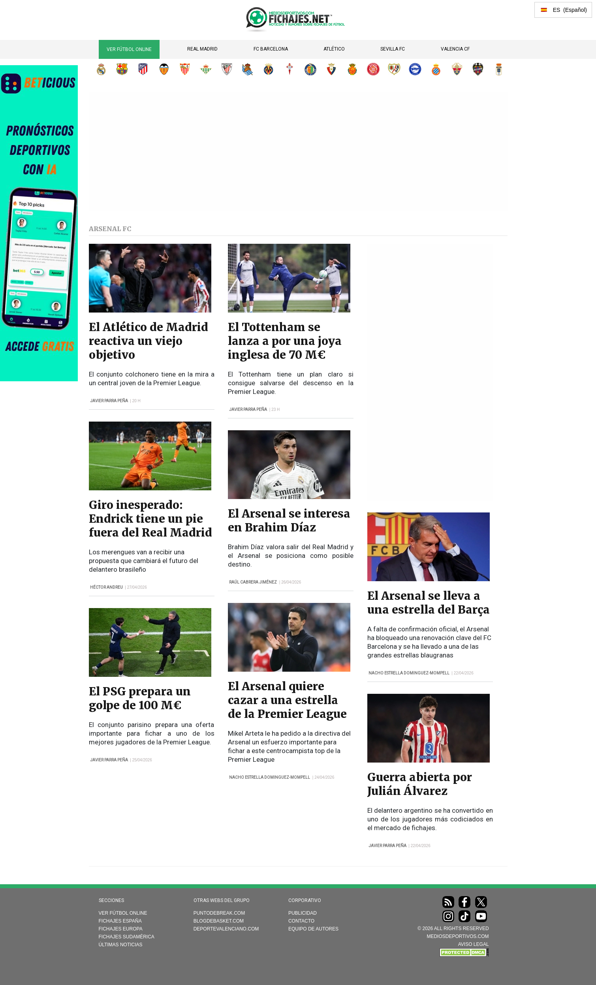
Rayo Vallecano (394, 69)
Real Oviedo (499, 69)
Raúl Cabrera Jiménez (253, 582)
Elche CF (457, 69)
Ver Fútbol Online (129, 49)
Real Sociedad (247, 69)
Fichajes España (120, 921)
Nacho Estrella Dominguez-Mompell (269, 777)
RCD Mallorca (352, 69)
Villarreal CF (268, 69)
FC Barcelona (271, 49)
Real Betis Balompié (205, 69)
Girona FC (373, 69)
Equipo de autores (313, 929)
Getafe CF (310, 69)
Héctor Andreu (106, 587)
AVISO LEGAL (473, 944)
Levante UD (478, 69)
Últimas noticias (121, 944)
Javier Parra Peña (109, 401)
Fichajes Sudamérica (126, 937)
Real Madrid (202, 49)
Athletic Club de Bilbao (226, 69)
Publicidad (302, 913)
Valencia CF (455, 49)
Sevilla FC (392, 49)
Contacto (301, 921)
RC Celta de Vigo (289, 69)
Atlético (334, 49)
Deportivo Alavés (415, 69)
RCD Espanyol (436, 69)
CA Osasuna (331, 69)
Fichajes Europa (121, 929)
